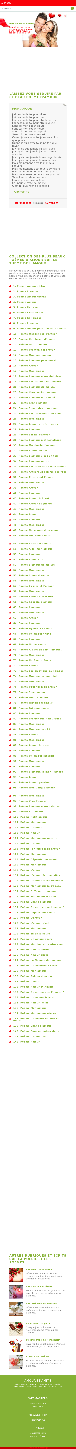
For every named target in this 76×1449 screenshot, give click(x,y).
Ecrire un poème (37, 1356)
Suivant (52, 203)
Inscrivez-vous (38, 1420)
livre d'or (38, 1407)
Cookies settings (38, 1447)
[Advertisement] (38, 69)
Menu (6, 2)
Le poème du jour (38, 1323)
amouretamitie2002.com (50, 1386)
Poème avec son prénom (43, 1340)
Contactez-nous (38, 1433)
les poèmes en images (41, 1303)
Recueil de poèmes (39, 1269)
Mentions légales (38, 1436)
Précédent (23, 203)
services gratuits (38, 1404)
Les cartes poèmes (39, 1286)
